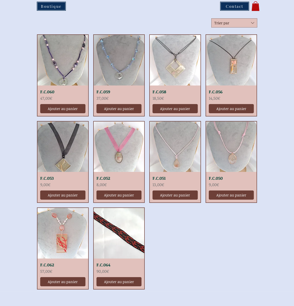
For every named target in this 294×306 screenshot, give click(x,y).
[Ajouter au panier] (62, 108)
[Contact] (234, 6)
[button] (256, 6)
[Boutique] (51, 6)
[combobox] (234, 23)
